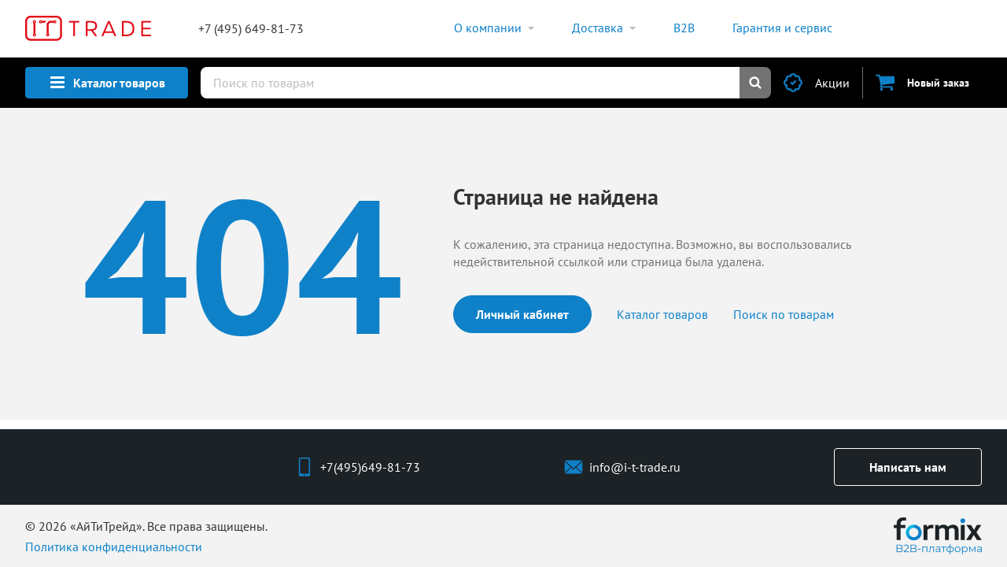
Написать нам (907, 467)
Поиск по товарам (783, 314)
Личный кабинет (522, 314)
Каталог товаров (662, 314)
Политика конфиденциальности (113, 546)
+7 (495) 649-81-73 (251, 28)
